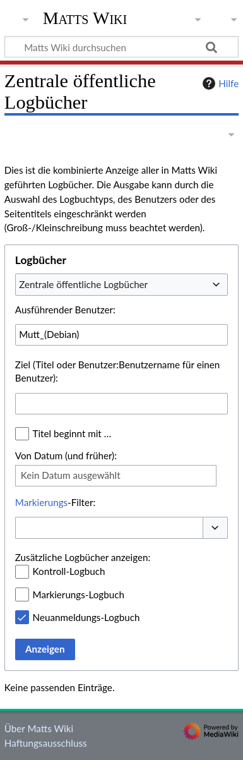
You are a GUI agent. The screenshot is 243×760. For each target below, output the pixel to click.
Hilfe (219, 83)
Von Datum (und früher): (66, 455)
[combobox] (121, 284)
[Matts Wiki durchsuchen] (121, 47)
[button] (215, 528)
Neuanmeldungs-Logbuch (86, 617)
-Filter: (55, 502)
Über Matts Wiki (38, 728)
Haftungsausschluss (45, 743)
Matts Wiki (85, 18)
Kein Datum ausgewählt (71, 475)
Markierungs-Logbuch (78, 594)
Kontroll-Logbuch (69, 571)
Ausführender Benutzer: (65, 309)
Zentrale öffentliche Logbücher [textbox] (83, 284)
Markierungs (41, 502)
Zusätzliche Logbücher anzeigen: (82, 557)
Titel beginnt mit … (72, 433)
